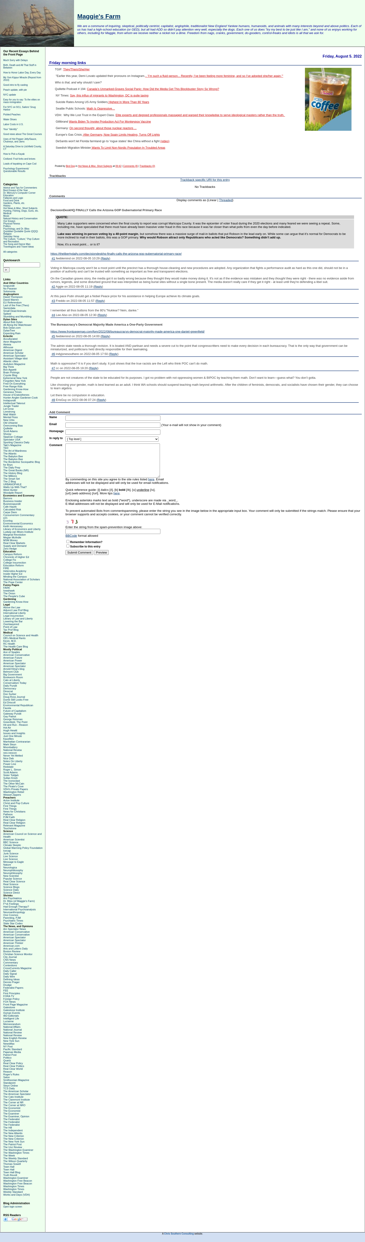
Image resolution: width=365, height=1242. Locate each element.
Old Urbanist (10, 422)
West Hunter (10, 490)
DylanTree (9, 330)
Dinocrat (8, 691)
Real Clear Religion (14, 820)
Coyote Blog (10, 375)
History (6, 205)
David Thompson (13, 297)
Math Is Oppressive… (101, 108)
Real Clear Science (14, 881)
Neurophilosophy (13, 873)
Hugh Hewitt (10, 730)
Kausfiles (8, 738)
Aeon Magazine (12, 341)
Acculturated (10, 338)
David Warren (11, 299)
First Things (10, 806)
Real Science (10, 884)
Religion (7, 234)
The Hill (7, 1127)
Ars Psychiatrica (12, 898)
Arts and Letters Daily (15, 948)
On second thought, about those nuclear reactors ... (102, 128)
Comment (55, 445)
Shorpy (7, 434)
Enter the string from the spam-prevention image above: (103, 527)
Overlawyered (11, 624)
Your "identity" (10, 129)
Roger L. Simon (12, 769)
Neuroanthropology (14, 912)
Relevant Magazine (14, 825)
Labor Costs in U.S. (13, 124)
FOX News (9, 1001)
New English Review (15, 1038)
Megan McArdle (12, 537)
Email (53, 424)
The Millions (10, 476)
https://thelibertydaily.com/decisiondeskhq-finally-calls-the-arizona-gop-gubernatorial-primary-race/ (116, 253)
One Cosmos (10, 915)
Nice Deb (8, 758)
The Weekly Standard (15, 1158)
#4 (53, 315)
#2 (53, 286)
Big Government (12, 674)
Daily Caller (9, 971)
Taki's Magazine (12, 445)
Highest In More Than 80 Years (128, 102)
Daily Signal (10, 973)
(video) (164, 141)
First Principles (11, 993)
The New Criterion (13, 1136)
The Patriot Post (12, 1144)
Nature (7, 864)
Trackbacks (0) (147, 166)
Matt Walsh (9, 414)
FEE (5, 990)
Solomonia (9, 291)
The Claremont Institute (16, 1099)
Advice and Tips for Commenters (20, 187)
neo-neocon (10, 752)
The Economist (11, 1108)
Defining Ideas (11, 979)
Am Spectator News (14, 929)
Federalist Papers (13, 987)
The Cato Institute (13, 1096)
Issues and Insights (14, 733)
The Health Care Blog (15, 646)
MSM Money (10, 540)
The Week (9, 1155)
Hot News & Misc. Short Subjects (20, 208)
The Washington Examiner (18, 1150)
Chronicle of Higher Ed (16, 557)
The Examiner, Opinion (16, 1116)
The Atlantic (10, 453)
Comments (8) (130, 166)
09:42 (118, 166)
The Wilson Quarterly (15, 1161)
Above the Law (11, 607)
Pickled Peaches (11, 114)
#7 (53, 368)
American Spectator (14, 355)
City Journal (10, 957)
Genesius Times (12, 392)
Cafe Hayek (10, 506)
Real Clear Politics (13, 1066)
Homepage (56, 431)
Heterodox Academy (14, 571)
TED (5, 448)
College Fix (9, 559)
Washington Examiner (15, 1178)
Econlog (8, 520)
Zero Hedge (10, 548)
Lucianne (8, 1021)
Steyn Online (10, 1085)
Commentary (10, 962)
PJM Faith (9, 817)
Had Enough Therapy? (16, 906)
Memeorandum (11, 1024)
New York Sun (11, 1040)
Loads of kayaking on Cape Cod (19, 163)
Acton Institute (11, 800)
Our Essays (9, 221)
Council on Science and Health (20, 635)
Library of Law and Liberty (18, 618)
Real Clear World (13, 1068)
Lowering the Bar (13, 621)
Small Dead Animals (14, 311)
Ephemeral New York (15, 378)
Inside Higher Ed (12, 573)
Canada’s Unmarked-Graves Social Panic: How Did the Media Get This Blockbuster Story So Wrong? (153, 89)
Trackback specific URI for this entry (205, 180)
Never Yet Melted (13, 755)
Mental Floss (10, 417)
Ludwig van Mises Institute (18, 531)
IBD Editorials (11, 1015)
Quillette (8, 428)
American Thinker (13, 943)
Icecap (7, 850)
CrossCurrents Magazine (17, 968)
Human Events (11, 1012)
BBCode (71, 535)
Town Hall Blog (11, 1172)
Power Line (9, 764)
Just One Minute (12, 736)
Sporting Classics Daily (16, 442)
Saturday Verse (11, 236)
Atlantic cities (10, 361)
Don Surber (9, 694)
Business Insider (12, 501)
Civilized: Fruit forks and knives (19, 159)
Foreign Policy (11, 999)
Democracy (9, 688)
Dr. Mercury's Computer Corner (19, 193)
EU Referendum (12, 302)
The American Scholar (15, 1091)
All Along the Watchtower (17, 324)
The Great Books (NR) (16, 470)
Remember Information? (86, 542)
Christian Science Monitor (17, 954)
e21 (5, 517)
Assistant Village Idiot (15, 358)
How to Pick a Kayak (14, 154)
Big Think (8, 366)
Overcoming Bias (13, 425)
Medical (7, 213)
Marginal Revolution (14, 534)
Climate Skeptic (12, 845)
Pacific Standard (12, 1049)
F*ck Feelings (11, 903)
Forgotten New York (14, 380)
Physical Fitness (11, 223)
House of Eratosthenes (16, 394)
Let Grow (8, 408)
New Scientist (11, 875)
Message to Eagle (13, 861)
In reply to (56, 438)
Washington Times (13, 1186)
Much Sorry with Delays (15, 60)
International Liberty (14, 613)
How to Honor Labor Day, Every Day (22, 72)
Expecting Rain (11, 333)
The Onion (9, 593)
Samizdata (9, 308)
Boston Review (11, 951)
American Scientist (13, 839)
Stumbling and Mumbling (17, 316)
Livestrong (9, 411)
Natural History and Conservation (20, 218)
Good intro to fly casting (15, 85)
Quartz (7, 1060)
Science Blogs (11, 887)
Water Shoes (10, 119)
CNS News (9, 959)
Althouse (8, 347)
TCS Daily (9, 1088)
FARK (6, 587)
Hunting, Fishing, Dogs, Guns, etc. (21, 211)
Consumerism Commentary (18, 515)
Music (6, 216)
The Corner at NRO (14, 1105)
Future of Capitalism (14, 710)
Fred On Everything (14, 383)
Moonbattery (10, 747)
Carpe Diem (10, 512)
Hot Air (7, 727)
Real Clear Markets (14, 543)
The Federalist (11, 1119)
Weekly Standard (13, 1191)
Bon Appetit (9, 369)
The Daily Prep (11, 467)
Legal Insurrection (13, 615)
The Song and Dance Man (16, 244)
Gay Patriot (9, 716)
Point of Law (10, 627)
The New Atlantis (13, 1133)
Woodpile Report (12, 492)
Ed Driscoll (9, 702)
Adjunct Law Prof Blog (15, 610)
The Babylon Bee (13, 456)
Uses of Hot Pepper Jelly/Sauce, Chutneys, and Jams (20, 140)
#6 (53, 354)
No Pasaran (10, 288)
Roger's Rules (11, 1074)
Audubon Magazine (14, 364)
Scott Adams (10, 431)
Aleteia (7, 344)
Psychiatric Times (13, 920)
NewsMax (8, 1043)
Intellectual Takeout (14, 403)
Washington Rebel (13, 792)
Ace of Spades (11, 652)
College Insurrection (14, 562)
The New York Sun (13, 1141)
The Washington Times (16, 1152)
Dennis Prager (11, 982)
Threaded (225, 200)
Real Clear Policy (13, 1063)
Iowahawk (9, 590)
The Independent (13, 1130)
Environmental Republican (18, 705)
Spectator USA (11, 439)
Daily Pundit (10, 685)
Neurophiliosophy (13, 870)
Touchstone (9, 828)
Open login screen (12, 1206)
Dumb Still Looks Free (15, 699)
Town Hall (8, 1166)
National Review (12, 750)
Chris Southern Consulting (179, 1233)
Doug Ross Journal (14, 696)
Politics (7, 226)
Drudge (7, 985)
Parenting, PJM (12, 917)
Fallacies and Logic (13, 198)
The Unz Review (12, 1147)
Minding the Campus (15, 576)
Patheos (8, 814)
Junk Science (10, 853)
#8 (53, 400)
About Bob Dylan (13, 322)
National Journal (12, 1029)
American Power (12, 660)
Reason (7, 1071)
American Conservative (16, 655)
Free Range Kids (13, 386)
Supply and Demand (15, 545)
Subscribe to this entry (85, 546)
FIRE (6, 568)
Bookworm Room (13, 677)
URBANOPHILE (12, 484)
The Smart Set (11, 478)
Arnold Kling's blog (13, 668)
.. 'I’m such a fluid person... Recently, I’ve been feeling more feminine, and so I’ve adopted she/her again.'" (214, 76)
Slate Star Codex (13, 923)
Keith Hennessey (13, 526)
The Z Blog (9, 481)
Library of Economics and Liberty (22, 529)
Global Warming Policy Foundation (23, 847)
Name (53, 417)
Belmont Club (11, 671)
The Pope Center (13, 582)
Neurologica (10, 867)
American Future (12, 657)
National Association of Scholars (21, 579)
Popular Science (12, 878)
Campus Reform (12, 554)
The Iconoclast (11, 780)
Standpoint (9, 1082)
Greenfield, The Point (15, 722)
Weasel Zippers (12, 794)
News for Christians (14, 811)
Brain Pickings (11, 372)
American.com (11, 945)
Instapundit (9, 400)
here (151, 479)
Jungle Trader (11, 406)
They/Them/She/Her (76, 69)
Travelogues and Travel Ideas (18, 246)
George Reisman (13, 719)
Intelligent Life (11, 1018)
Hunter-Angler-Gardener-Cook (20, 397)
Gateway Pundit (12, 713)
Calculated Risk (12, 509)
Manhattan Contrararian (16, 741)
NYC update (9, 94)
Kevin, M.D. (10, 641)
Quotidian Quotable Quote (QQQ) (20, 231)
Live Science (10, 856)
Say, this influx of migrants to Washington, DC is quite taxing (109, 95)
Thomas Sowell (12, 1164)
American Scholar (13, 352)
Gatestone (9, 1007)
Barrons (7, 498)
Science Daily (11, 889)
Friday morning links (67, 63)
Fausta (7, 708)
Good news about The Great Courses (22, 134)
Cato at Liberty (11, 680)
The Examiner (11, 1113)
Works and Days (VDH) (16, 1194)
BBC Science (10, 842)
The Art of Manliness (15, 450)
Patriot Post (10, 1054)
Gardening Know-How (15, 389)
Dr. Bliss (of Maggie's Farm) (19, 901)
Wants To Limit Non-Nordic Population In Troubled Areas (128, 147)
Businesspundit (12, 503)
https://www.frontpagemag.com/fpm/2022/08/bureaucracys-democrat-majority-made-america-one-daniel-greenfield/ (128, 331)
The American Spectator (17, 1094)
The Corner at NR (13, 1102)
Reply (105, 258)
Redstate (8, 766)
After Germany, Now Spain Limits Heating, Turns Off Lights (121, 134)
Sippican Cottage (13, 436)
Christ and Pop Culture (16, 803)
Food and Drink (11, 200)
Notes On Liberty (13, 761)
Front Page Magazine (15, 1004)
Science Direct (11, 892)
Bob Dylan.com (12, 327)
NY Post (8, 1046)
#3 (53, 301)
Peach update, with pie (15, 90)
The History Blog (12, 473)
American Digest (12, 350)
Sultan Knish (10, 778)
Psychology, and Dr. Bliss (16, 228)
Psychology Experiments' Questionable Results (16, 169)
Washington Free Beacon (17, 1180)
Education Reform (13, 565)
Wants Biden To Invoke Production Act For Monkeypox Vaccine (110, 121)
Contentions (10, 965)
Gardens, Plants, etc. (14, 203)
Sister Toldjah (11, 775)
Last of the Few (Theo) (16, 305)
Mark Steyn (9, 744)
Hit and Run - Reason (15, 724)
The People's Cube (14, 596)
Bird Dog (70, 166)
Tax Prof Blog (10, 629)
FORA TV (8, 996)
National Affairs (11, 1026)
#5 (53, 336)
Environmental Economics (18, 523)
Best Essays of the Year (15, 190)
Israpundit (8, 285)
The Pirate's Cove (13, 786)
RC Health (9, 643)
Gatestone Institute (14, 1010)
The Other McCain (13, 783)
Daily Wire (9, 976)
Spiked (7, 313)
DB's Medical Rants (14, 638)
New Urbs (8, 420)
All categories (10, 252)
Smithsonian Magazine (16, 1080)
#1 (53, 258)
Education (8, 195)
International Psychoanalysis (19, 909)
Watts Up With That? (15, 487)
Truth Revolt (10, 1175)
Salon (6, 1077)
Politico (7, 1057)
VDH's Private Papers (15, 789)
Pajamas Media (12, 1052)
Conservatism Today (14, 682)
